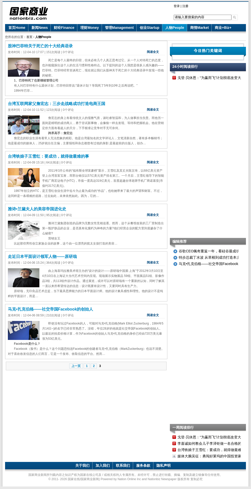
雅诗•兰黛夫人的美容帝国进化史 (37, 209)
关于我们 (82, 465)
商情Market (199, 28)
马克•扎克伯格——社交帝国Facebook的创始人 (50, 309)
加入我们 (103, 465)
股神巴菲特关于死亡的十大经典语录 (40, 46)
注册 (185, 6)
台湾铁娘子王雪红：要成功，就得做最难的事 (48, 156)
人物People (174, 28)
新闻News (39, 28)
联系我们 (123, 465)
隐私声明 (163, 465)
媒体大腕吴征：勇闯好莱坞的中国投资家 (209, 456)
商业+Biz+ (223, 28)
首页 (29, 37)
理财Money (89, 28)
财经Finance (64, 28)
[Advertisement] (193, 159)
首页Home (16, 28)
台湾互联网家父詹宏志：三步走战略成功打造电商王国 (56, 103)
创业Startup (149, 28)
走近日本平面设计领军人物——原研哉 (42, 256)
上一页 (76, 366)
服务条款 (143, 465)
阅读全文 (153, 52)
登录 (177, 6)
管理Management (119, 28)
